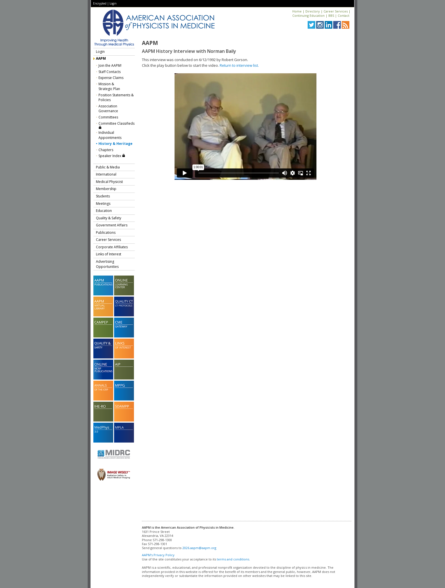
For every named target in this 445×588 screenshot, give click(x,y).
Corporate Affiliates (112, 247)
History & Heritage (115, 143)
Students (103, 196)
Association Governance (108, 109)
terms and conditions (233, 559)
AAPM (101, 58)
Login (113, 3)
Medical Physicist (109, 181)
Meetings (103, 203)
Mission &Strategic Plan (109, 86)
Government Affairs (111, 225)
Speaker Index (111, 155)
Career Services (336, 11)
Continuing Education (308, 15)
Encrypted (99, 3)
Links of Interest (108, 254)
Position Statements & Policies (116, 98)
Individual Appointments (109, 135)
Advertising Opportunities (107, 264)
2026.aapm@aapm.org (199, 548)
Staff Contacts (109, 71)
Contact (343, 15)
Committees (108, 117)
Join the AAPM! (109, 65)
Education (104, 210)
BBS (331, 15)
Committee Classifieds (116, 125)
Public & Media (108, 167)
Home (297, 11)
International (106, 174)
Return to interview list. (239, 65)
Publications (106, 232)
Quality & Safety (108, 218)
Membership (106, 188)
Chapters (105, 149)
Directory (312, 11)
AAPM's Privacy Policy (158, 555)
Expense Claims (110, 77)
